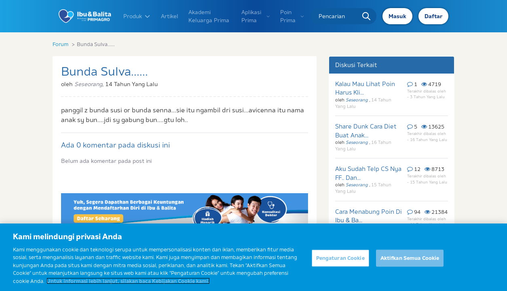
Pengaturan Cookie (340, 262)
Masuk (397, 16)
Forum (60, 44)
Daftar (433, 16)
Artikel (169, 16)
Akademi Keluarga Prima (208, 16)
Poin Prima (292, 16)
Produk (137, 16)
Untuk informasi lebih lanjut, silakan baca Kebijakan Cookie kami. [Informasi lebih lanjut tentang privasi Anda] (128, 285)
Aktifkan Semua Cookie (409, 262)
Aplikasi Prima (255, 16)
